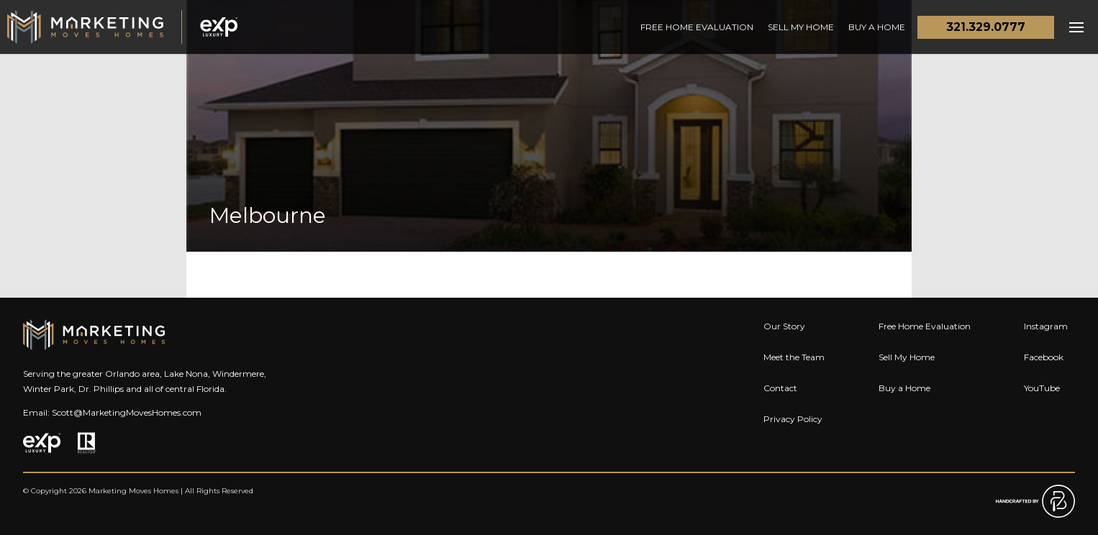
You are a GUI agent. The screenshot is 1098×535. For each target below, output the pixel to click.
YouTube (1042, 388)
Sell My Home (801, 27)
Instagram (1046, 326)
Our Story (784, 326)
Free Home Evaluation (696, 27)
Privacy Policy (792, 418)
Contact (780, 388)
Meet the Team (794, 357)
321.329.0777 (985, 27)
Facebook (1043, 357)
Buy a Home (876, 27)
